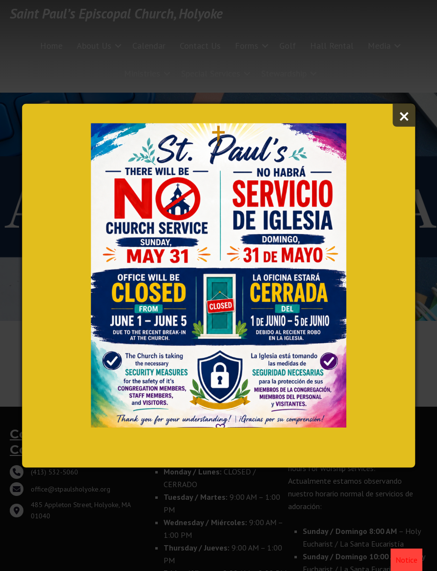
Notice (406, 560)
